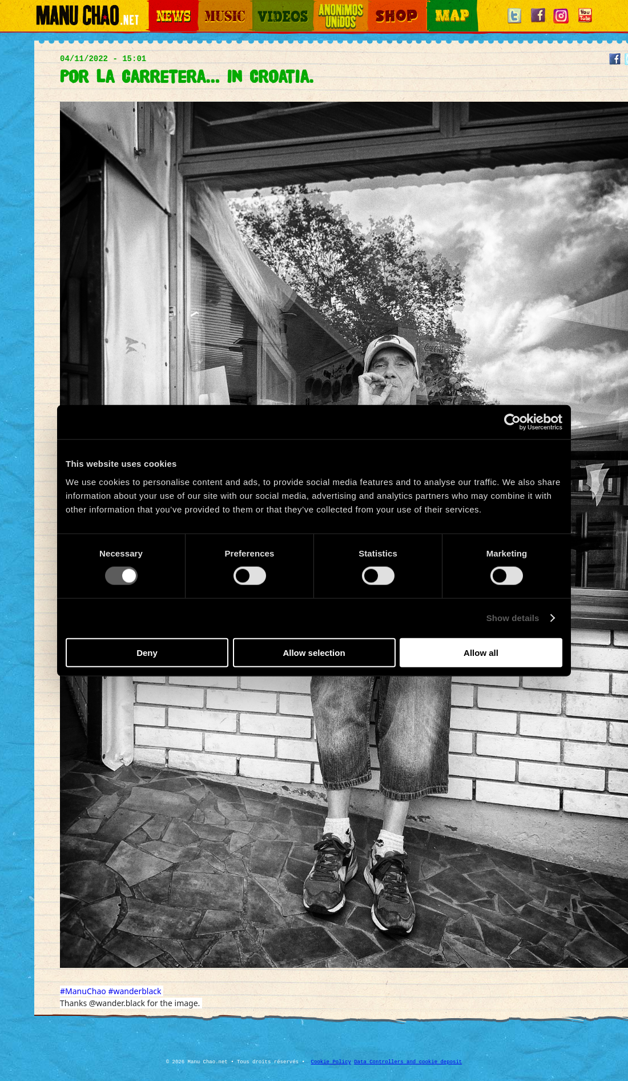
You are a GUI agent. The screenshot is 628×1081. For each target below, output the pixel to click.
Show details (513, 618)
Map (434, 6)
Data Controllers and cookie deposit (408, 1062)
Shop (376, 6)
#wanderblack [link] (134, 991)
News (156, 6)
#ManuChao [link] (83, 991)
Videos (262, 6)
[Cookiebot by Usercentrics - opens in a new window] (512, 422)
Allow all (481, 652)
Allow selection (314, 652)
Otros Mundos (334, 6)
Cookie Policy (331, 1062)
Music (206, 6)
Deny (147, 652)
